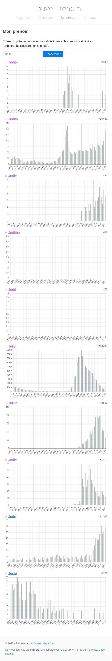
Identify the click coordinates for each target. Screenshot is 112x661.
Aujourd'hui (23, 17)
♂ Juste (11, 573)
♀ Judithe (12, 233)
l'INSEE (34, 649)
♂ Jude (10, 517)
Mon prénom (68, 17)
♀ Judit (10, 289)
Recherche (45, 17)
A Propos (90, 17)
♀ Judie (11, 176)
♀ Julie (10, 346)
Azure (63, 649)
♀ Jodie (11, 460)
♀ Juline (11, 403)
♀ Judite (11, 62)
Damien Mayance (43, 643)
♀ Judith (11, 119)
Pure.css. (92, 649)
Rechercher (53, 54)
